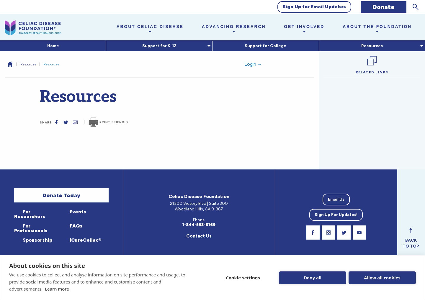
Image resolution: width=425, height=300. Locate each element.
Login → (253, 64)
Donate (383, 7)
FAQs (75, 226)
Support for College (265, 45)
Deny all (312, 278)
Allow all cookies (382, 278)
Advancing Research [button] (234, 26)
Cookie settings (243, 278)
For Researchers (29, 214)
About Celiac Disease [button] (150, 26)
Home (53, 45)
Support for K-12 (158, 45)
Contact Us (199, 236)
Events (77, 212)
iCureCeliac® (84, 240)
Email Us (336, 199)
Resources (371, 45)
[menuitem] (53, 46)
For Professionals (31, 228)
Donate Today (61, 195)
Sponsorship (37, 240)
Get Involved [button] (304, 26)
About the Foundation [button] (377, 26)
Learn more (57, 289)
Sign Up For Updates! (336, 214)
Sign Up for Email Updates (314, 6)
